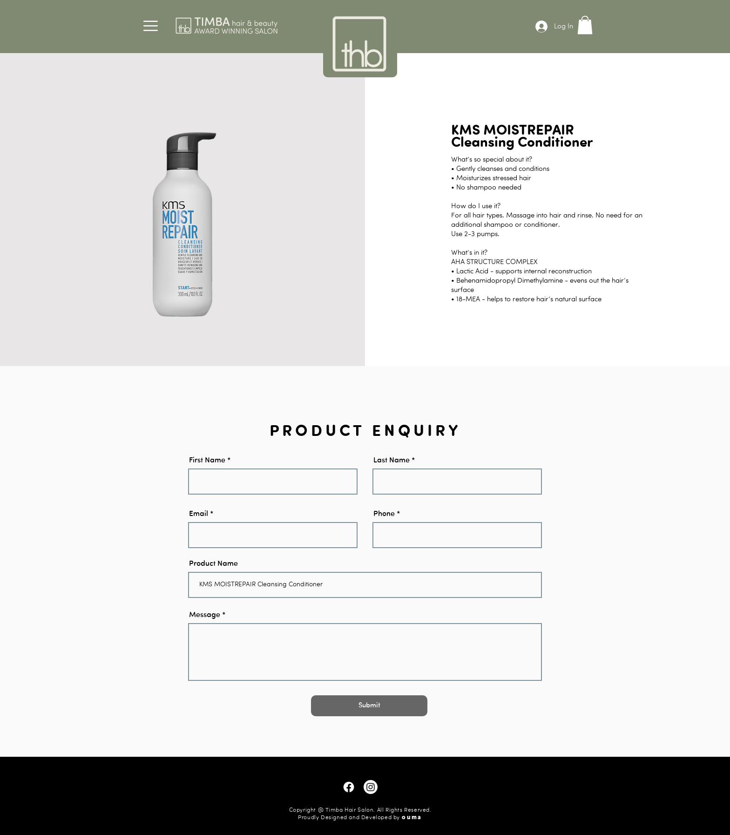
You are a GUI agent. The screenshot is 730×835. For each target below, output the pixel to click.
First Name (207, 460)
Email (198, 514)
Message (204, 615)
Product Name (213, 564)
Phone (384, 514)
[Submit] (369, 705)
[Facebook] (349, 787)
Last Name (391, 460)
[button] (150, 26)
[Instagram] (371, 787)
